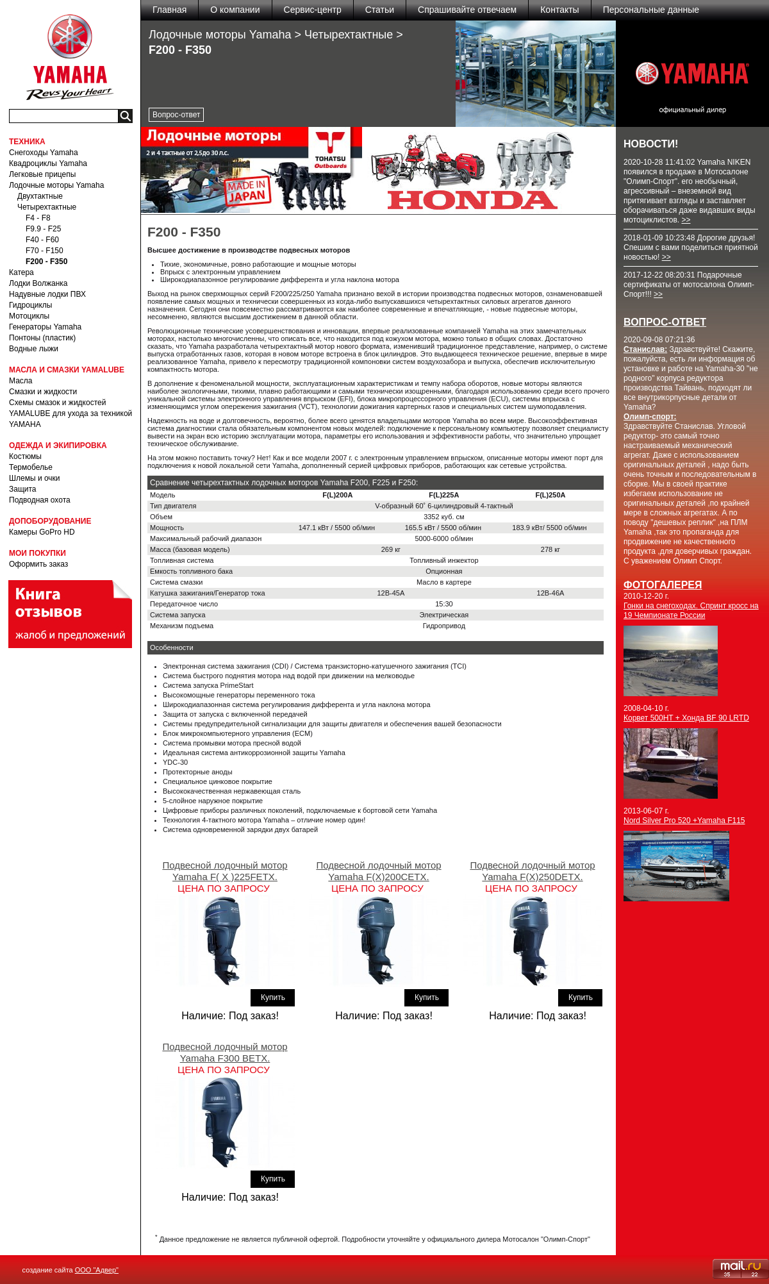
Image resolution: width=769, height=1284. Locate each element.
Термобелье (31, 467)
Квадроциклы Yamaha (48, 163)
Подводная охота (39, 500)
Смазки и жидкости (43, 391)
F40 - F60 (42, 239)
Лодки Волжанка (38, 283)
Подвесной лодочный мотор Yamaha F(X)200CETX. (378, 871)
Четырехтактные (46, 207)
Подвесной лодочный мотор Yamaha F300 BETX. (224, 1052)
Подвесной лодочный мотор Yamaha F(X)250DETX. (532, 871)
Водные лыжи (33, 348)
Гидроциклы (30, 305)
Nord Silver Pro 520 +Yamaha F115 (684, 820)
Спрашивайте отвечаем (467, 9)
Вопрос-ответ (176, 114)
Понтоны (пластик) (42, 337)
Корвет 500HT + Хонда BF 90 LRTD (686, 717)
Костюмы (25, 456)
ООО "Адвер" (97, 1270)
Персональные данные (651, 9)
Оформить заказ (38, 564)
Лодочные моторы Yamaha (56, 185)
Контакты (559, 9)
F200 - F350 (46, 261)
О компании (235, 9)
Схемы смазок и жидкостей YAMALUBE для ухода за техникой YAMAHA (70, 413)
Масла (20, 380)
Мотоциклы (29, 316)
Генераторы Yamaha (45, 326)
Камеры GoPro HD (42, 532)
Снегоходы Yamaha (43, 152)
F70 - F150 (44, 250)
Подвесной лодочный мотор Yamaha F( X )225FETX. (224, 871)
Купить (273, 997)
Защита (23, 489)
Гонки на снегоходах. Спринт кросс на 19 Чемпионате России (691, 610)
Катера (21, 272)
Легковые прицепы (42, 174)
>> (685, 219)
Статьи (379, 9)
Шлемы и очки (34, 478)
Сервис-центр (313, 9)
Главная (169, 9)
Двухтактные (40, 196)
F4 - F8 (38, 217)
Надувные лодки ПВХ (47, 294)
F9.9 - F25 (43, 228)
